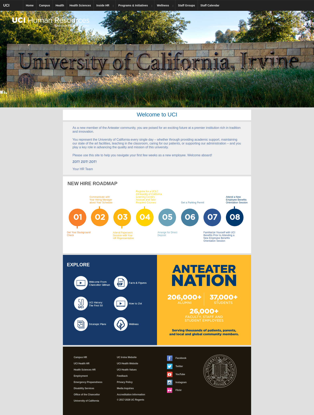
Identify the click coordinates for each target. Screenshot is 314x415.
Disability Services (84, 388)
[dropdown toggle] (114, 5)
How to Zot (135, 303)
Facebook (176, 358)
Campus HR (80, 357)
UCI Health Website (127, 363)
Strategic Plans (97, 324)
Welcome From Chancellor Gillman (99, 283)
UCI (13, 7)
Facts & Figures (138, 282)
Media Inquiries (125, 388)
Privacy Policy (125, 382)
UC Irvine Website (127, 357)
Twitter (175, 366)
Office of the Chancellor (87, 394)
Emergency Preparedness (88, 382)
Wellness (134, 324)
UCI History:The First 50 (96, 304)
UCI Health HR (82, 363)
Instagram (177, 382)
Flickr (174, 390)
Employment (81, 376)
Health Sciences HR (85, 369)
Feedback (122, 376)
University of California (86, 400)
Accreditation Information (131, 394)
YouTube (176, 374)
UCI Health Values (127, 369)
